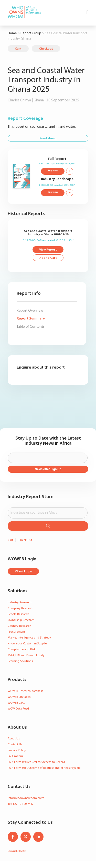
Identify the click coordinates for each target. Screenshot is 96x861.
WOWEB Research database (25, 691)
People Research (18, 614)
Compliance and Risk (22, 649)
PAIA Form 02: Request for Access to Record (36, 762)
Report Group (30, 33)
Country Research (19, 626)
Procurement (16, 631)
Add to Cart (48, 258)
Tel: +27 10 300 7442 (21, 804)
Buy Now (53, 171)
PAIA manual (16, 756)
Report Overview (30, 311)
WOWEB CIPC (16, 702)
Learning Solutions (20, 661)
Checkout (46, 48)
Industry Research (19, 602)
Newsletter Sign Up (48, 469)
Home (12, 33)
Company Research (20, 608)
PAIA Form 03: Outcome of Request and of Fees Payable (44, 768)
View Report (48, 249)
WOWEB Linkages (19, 697)
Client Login (23, 571)
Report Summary (31, 319)
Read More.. (48, 138)
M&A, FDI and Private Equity (26, 655)
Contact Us (15, 744)
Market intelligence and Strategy (29, 637)
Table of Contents (31, 327)
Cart (18, 48)
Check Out (25, 540)
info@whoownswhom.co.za (26, 798)
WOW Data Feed (18, 708)
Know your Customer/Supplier (28, 643)
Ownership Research (21, 620)
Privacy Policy (17, 750)
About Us (14, 738)
